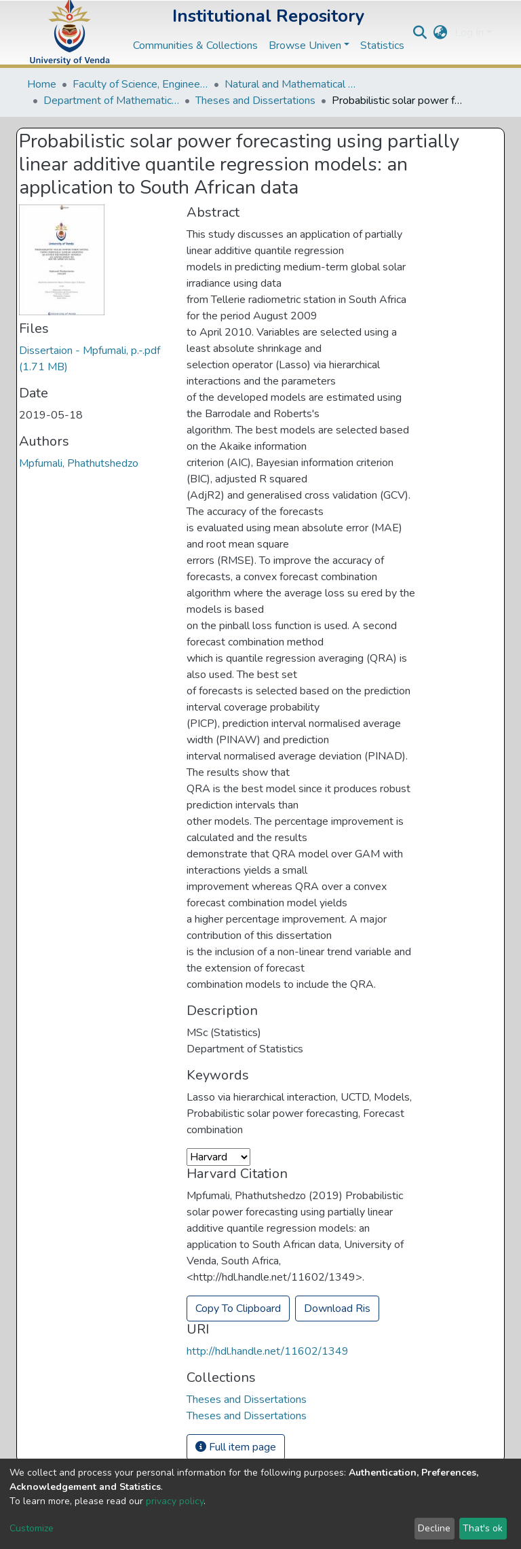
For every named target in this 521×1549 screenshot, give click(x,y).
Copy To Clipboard (238, 1308)
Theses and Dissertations (255, 100)
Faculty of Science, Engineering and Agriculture (140, 84)
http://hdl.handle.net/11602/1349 (268, 1351)
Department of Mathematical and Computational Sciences (111, 100)
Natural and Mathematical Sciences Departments (292, 84)
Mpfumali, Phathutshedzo (78, 463)
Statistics (382, 45)
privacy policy (175, 1501)
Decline (434, 1528)
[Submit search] (420, 32)
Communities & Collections (195, 45)
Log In (469, 32)
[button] (440, 32)
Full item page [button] (235, 1447)
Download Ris (337, 1308)
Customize (31, 1528)
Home (41, 84)
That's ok (483, 1528)
